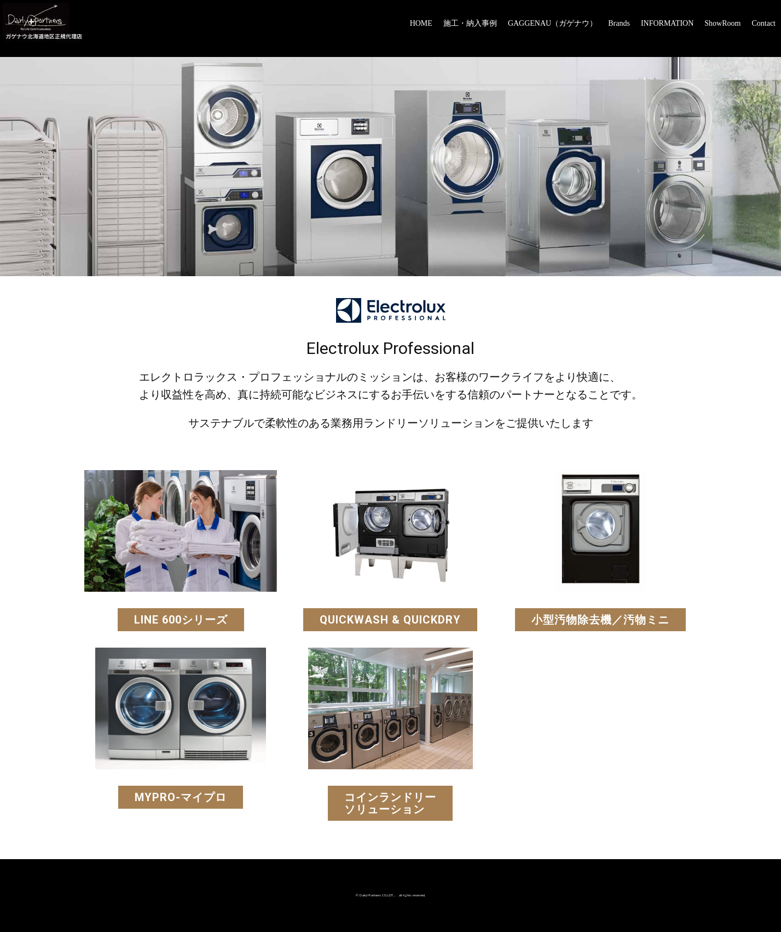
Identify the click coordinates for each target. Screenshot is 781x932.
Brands (619, 23)
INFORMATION (667, 23)
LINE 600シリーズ (181, 619)
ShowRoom (722, 23)
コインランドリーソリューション (390, 803)
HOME (421, 23)
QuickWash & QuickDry (390, 619)
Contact (763, 23)
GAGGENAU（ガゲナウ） (552, 23)
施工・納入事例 (470, 23)
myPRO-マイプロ (181, 797)
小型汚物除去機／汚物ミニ (600, 619)
